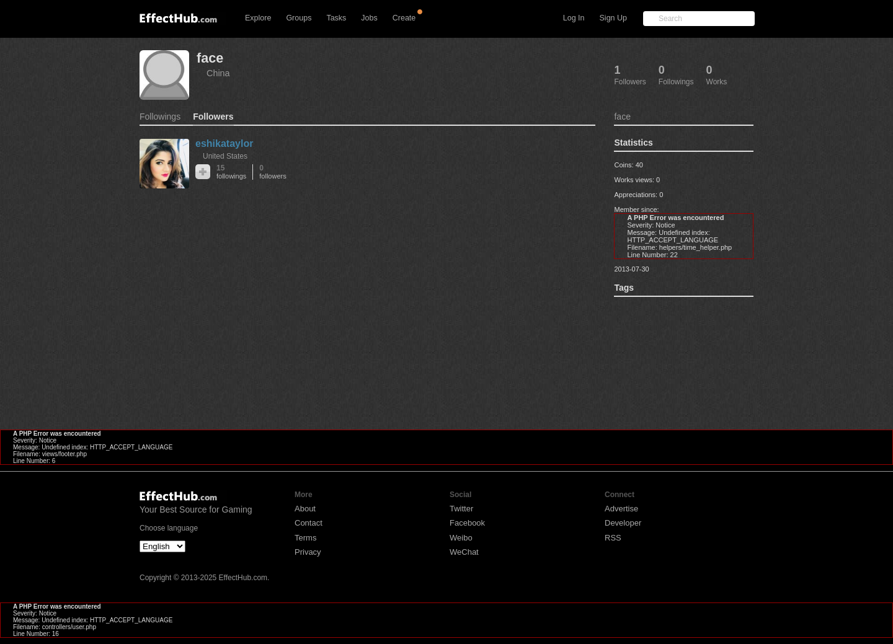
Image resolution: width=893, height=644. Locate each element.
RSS (613, 537)
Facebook (467, 522)
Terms (305, 537)
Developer (623, 522)
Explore (258, 18)
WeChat (464, 552)
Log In (574, 18)
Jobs (369, 18)
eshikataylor (224, 143)
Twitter (461, 508)
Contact (308, 522)
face (210, 58)
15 (231, 172)
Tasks (336, 18)
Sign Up (613, 18)
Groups (298, 18)
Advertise (621, 508)
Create (404, 18)
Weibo (461, 537)
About (305, 508)
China (218, 73)
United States (225, 156)
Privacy (308, 552)
